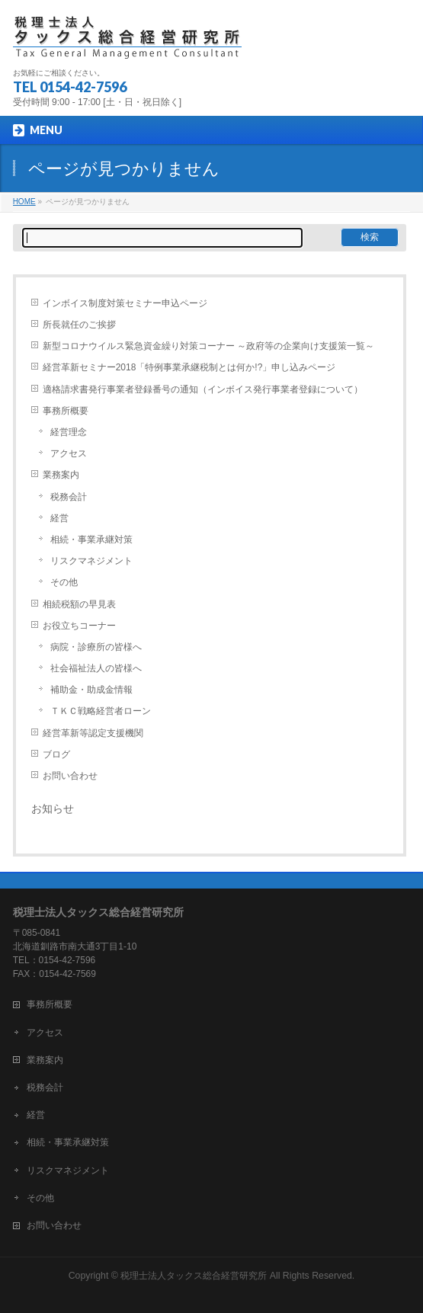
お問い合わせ (70, 775)
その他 (64, 582)
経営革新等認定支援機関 (93, 733)
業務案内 (61, 474)
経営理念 (68, 432)
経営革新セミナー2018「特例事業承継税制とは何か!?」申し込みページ (189, 367)
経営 (59, 518)
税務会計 (68, 497)
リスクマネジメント (91, 561)
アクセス (68, 453)
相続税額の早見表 (79, 604)
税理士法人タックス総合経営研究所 (193, 1275)
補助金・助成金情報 (91, 689)
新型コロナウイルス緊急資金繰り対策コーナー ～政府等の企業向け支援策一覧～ (208, 346)
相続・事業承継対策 (91, 539)
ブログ (56, 754)
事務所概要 (65, 410)
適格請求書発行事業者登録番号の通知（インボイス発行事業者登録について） (203, 389)
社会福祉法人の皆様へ (96, 668)
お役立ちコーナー (79, 625)
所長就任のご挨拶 (79, 324)
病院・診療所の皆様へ (96, 647)
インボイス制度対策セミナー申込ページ (125, 303)
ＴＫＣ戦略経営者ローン (100, 711)
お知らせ (52, 808)
